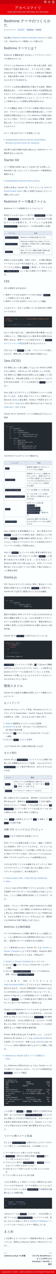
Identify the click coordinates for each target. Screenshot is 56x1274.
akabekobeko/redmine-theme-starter (23, 181)
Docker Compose (12, 951)
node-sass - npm (11, 407)
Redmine (30, 30)
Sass (47, 378)
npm (22, 403)
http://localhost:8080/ (14, 984)
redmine (40, 1041)
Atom (46, 187)
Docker (46, 947)
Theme (38, 30)
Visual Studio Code (12, 191)
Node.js (15, 399)
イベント (21, 30)
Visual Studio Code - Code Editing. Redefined (26, 878)
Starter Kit (10, 726)
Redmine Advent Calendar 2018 (27, 37)
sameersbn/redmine (42, 1038)
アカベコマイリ (28, 7)
